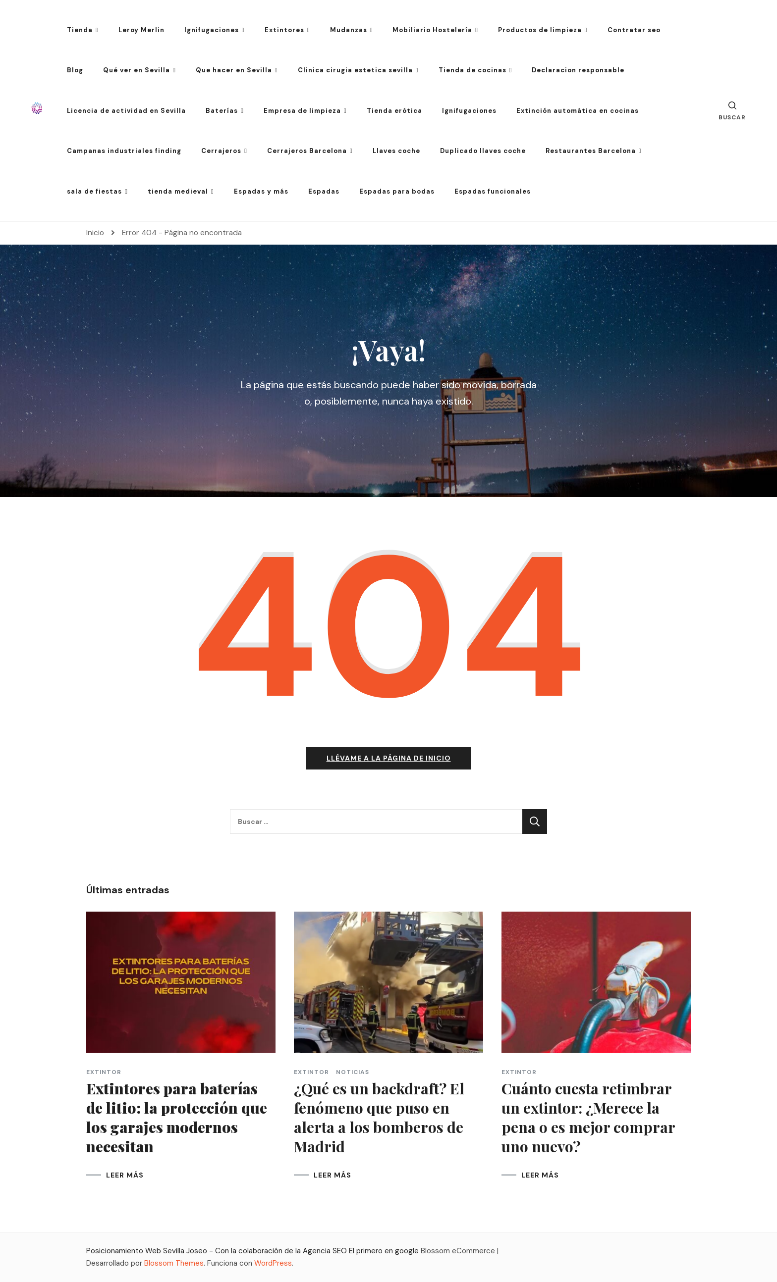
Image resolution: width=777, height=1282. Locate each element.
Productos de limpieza (540, 30)
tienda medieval (178, 191)
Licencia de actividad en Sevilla (126, 110)
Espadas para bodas (397, 191)
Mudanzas (348, 30)
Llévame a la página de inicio (389, 758)
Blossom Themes (174, 1263)
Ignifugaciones (211, 30)
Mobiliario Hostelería (432, 30)
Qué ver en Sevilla (136, 70)
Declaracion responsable (578, 70)
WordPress (273, 1263)
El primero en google (384, 1251)
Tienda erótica (394, 110)
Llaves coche (396, 151)
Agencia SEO (325, 1251)
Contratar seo (634, 30)
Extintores (284, 30)
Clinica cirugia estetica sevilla (355, 70)
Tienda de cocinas (472, 70)
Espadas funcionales (492, 191)
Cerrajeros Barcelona (307, 151)
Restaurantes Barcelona (591, 151)
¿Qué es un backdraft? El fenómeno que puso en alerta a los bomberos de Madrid (379, 1117)
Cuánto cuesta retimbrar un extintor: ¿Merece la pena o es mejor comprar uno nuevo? (588, 1117)
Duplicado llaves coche (483, 151)
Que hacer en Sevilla (234, 70)
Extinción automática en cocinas (577, 110)
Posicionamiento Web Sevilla (135, 1251)
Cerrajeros (221, 151)
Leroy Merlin (141, 30)
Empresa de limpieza (302, 110)
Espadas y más (261, 191)
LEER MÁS (125, 1175)
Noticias (352, 1072)
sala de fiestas (94, 191)
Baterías (222, 110)
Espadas (323, 191)
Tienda (80, 30)
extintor (103, 1072)
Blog (75, 70)
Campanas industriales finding (124, 151)
